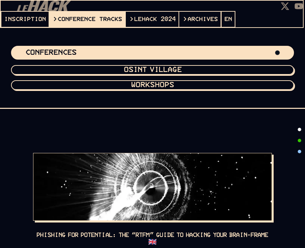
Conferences (152, 52)
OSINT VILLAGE (153, 69)
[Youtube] (299, 6)
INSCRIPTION (25, 19)
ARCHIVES (202, 19)
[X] (285, 6)
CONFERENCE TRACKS (90, 19)
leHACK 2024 (155, 19)
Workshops (152, 85)
